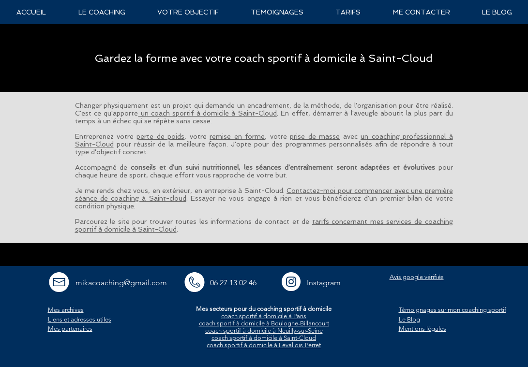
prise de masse (315, 136)
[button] (101, 12)
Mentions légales (422, 328)
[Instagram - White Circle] (291, 281)
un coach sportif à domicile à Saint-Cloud (207, 113)
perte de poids (160, 136)
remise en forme (237, 136)
